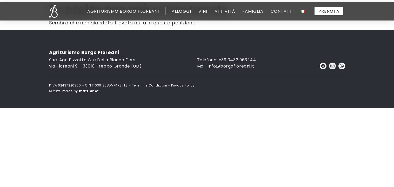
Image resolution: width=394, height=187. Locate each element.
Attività (225, 11)
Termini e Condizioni (149, 85)
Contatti (282, 11)
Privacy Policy (183, 85)
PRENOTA (328, 11)
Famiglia (252, 11)
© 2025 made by (74, 91)
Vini (202, 11)
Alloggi (181, 11)
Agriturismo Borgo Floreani (123, 11)
